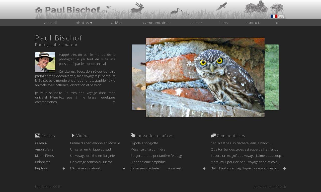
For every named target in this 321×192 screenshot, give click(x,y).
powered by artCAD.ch (270, 186)
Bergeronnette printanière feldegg (156, 155)
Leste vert (174, 168)
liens (223, 22)
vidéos (117, 22)
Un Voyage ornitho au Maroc (91, 162)
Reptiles (41, 168)
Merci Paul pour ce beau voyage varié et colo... (245, 162)
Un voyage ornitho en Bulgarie (92, 155)
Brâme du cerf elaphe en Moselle (95, 143)
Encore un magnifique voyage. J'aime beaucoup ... (247, 155)
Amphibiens (44, 149)
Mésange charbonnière (148, 149)
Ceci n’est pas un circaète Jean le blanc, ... (241, 143)
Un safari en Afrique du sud (90, 149)
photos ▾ (84, 22)
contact (253, 22)
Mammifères (44, 155)
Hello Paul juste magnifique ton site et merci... (244, 168)
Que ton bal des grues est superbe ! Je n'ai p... (245, 149)
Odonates (42, 162)
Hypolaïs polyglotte (144, 143)
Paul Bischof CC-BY (48, 186)
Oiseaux (41, 143)
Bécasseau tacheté (144, 168)
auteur (196, 22)
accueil (50, 22)
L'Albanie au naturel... (86, 168)
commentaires (156, 22)
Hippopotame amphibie (148, 162)
